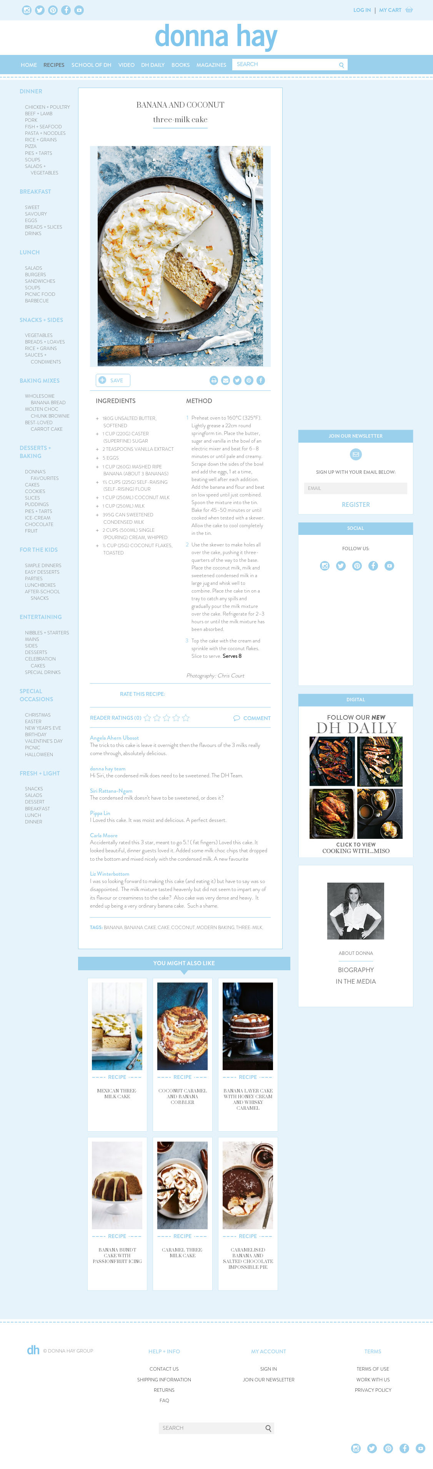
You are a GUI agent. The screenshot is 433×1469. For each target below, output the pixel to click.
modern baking (216, 928)
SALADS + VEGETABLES (42, 169)
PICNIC (32, 747)
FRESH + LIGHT (40, 773)
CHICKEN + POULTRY (47, 107)
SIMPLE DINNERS (43, 565)
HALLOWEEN (39, 754)
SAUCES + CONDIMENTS (43, 358)
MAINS (32, 639)
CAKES (32, 484)
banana (113, 928)
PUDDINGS (37, 504)
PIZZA (31, 146)
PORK (31, 120)
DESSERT (35, 801)
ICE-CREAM (37, 518)
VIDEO (126, 65)
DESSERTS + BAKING (35, 452)
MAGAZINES (211, 65)
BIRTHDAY (36, 734)
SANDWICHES (40, 281)
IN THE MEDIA (356, 982)
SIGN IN (268, 1369)
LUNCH (30, 252)
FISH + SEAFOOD (43, 126)
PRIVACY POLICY (373, 1390)
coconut (183, 928)
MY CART (390, 10)
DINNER (31, 91)
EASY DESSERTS (42, 572)
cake (164, 928)
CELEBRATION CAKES (40, 662)
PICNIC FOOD (40, 294)
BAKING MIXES (40, 381)
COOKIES (35, 491)
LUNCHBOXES (40, 585)
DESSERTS (36, 652)
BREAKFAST (35, 192)
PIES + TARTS (38, 153)
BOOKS (181, 65)
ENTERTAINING (41, 617)
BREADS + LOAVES (45, 342)
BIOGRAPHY (356, 970)
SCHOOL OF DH (92, 65)
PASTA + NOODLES (45, 133)
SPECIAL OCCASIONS (36, 695)
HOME (29, 65)
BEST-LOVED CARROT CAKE (44, 426)
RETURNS (164, 1390)
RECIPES (54, 65)
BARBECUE (37, 300)
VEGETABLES (39, 335)
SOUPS (32, 159)
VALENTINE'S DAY (44, 741)
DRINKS (33, 233)
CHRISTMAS (38, 715)
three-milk (249, 928)
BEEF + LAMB (38, 113)
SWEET (32, 207)
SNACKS (34, 788)
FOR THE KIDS (39, 550)
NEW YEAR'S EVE (43, 728)
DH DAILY (153, 65)
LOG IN (362, 10)
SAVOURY (36, 214)
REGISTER (356, 505)
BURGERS (35, 274)
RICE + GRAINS (41, 139)
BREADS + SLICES (43, 227)
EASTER (33, 721)
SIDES (31, 645)
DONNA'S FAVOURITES (42, 475)
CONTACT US (164, 1369)
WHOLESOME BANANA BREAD (45, 399)
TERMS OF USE (373, 1369)
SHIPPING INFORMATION (164, 1380)
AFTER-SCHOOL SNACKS (42, 595)
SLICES (32, 498)
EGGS (31, 220)
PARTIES (34, 578)
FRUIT (31, 531)
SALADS (33, 268)
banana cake (140, 928)
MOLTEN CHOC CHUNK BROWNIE (47, 412)
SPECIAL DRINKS (43, 672)
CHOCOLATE (39, 524)
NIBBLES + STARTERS (47, 632)
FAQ (164, 1401)
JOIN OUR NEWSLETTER (269, 1380)
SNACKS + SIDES (41, 320)
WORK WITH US (373, 1380)
